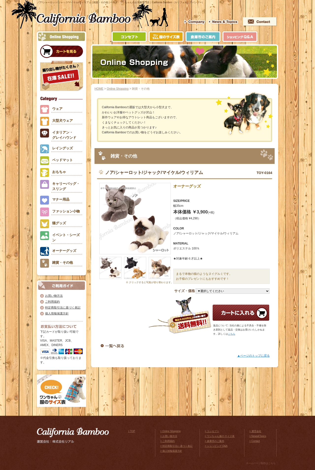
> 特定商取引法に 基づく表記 (176, 446)
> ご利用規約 (167, 441)
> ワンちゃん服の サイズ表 (220, 436)
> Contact (254, 441)
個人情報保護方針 (57, 313)
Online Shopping (118, 88)
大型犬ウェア (62, 120)
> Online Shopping (170, 431)
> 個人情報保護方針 (171, 451)
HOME (98, 88)
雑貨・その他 (62, 262)
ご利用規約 (52, 301)
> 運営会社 (255, 431)
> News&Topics (257, 436)
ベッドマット (62, 160)
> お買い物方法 (168, 436)
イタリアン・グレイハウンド (64, 134)
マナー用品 (60, 199)
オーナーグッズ (64, 251)
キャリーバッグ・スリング (66, 186)
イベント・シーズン (66, 237)
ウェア (57, 109)
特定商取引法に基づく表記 (62, 307)
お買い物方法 (54, 295)
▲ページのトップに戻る (253, 355)
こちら (231, 333)
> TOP (131, 431)
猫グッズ (59, 223)
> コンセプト (212, 431)
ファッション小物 (66, 211)
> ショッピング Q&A (216, 446)
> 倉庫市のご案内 (214, 441)
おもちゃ (59, 172)
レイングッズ (62, 148)
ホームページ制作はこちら (261, 463)
